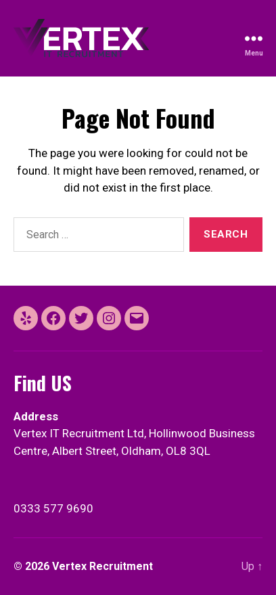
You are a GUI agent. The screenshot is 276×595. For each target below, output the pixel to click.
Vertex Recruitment (102, 566)
